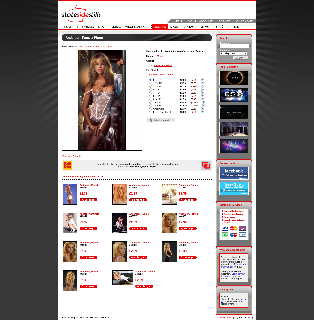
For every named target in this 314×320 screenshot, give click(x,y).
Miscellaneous (137, 26)
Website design (227, 317)
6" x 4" (156, 89)
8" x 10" (157, 80)
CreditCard (158, 109)
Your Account (200, 21)
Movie (102, 26)
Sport (175, 26)
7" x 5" (156, 93)
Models (160, 26)
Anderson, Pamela (104, 46)
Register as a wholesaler (233, 265)
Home (68, 26)
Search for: (225, 43)
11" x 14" (157, 86)
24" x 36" (157, 105)
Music (116, 26)
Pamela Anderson (163, 65)
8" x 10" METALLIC (162, 112)
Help (178, 21)
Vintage (190, 26)
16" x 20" (157, 102)
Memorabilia (210, 26)
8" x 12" (157, 99)
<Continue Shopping (72, 156)
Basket (224, 21)
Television (85, 26)
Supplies (232, 26)
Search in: (224, 50)
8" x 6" (156, 96)
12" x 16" (157, 83)
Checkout (244, 21)
